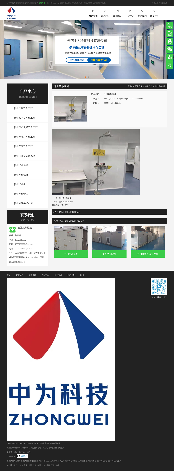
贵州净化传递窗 (65, 198)
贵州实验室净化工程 (24, 118)
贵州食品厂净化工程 (24, 137)
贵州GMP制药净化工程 (26, 127)
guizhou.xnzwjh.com (23, 249)
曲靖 (48, 465)
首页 (140, 86)
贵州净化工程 (27, 448)
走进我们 (105, 12)
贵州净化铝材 (21, 175)
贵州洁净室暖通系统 (24, 156)
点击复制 (34, 443)
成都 (43, 465)
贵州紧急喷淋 (160, 86)
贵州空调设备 (109, 254)
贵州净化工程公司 (41, 448)
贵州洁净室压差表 (66, 202)
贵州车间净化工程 (23, 146)
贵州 (30, 465)
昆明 (25, 465)
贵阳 (34, 465)
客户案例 (142, 12)
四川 (39, 465)
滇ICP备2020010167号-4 (23, 452)
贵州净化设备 (21, 194)
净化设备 (148, 86)
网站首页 (93, 12)
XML (82, 275)
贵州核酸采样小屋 (23, 203)
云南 (21, 465)
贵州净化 (41, 3)
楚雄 (57, 465)
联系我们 (154, 12)
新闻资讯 (117, 12)
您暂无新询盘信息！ (159, 3)
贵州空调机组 (71, 254)
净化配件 (65, 205)
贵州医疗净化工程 (23, 108)
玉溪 (52, 465)
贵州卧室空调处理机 (147, 254)
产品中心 (130, 12)
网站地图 (71, 275)
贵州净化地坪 (21, 165)
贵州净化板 (20, 184)
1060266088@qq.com (24, 244)
